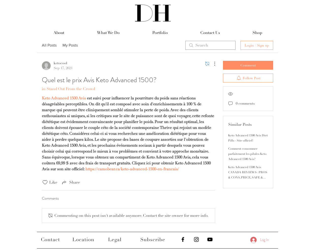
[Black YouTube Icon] (210, 239)
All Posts (49, 45)
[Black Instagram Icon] (196, 239)
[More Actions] (212, 64)
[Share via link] (70, 182)
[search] (210, 45)
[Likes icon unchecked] (45, 182)
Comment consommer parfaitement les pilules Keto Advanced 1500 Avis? (247, 154)
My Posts (70, 45)
